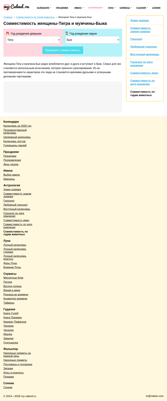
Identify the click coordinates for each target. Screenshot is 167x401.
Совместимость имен (144, 73)
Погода (7, 282)
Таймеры (8, 302)
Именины (9, 179)
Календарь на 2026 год (17, 125)
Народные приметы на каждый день (17, 354)
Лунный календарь (14, 245)
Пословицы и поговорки (17, 364)
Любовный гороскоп (143, 46)
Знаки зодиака (139, 20)
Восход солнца (12, 286)
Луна (111, 8)
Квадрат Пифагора (14, 321)
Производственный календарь (15, 131)
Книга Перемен (12, 317)
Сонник (156, 8)
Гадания (141, 8)
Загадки (8, 368)
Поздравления (12, 160)
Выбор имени (11, 174)
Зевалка (8, 338)
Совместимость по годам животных (15, 233)
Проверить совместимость (62, 50)
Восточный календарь (144, 54)
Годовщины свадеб (15, 145)
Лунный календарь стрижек (14, 250)
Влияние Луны (12, 267)
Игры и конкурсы (13, 372)
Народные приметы (15, 360)
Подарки (8, 376)
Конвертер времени (15, 298)
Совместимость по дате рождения (17, 226)
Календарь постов (14, 141)
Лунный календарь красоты (14, 257)
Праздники (62, 8)
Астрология (95, 8)
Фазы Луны (10, 263)
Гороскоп (136, 39)
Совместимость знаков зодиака (17, 195)
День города (10, 164)
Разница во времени (15, 294)
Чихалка (8, 325)
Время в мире (11, 290)
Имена (78, 8)
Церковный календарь (17, 137)
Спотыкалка (10, 342)
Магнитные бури (13, 277)
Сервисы (125, 8)
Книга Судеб (10, 313)
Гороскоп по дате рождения (13, 215)
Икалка (7, 334)
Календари (43, 8)
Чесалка (8, 330)
